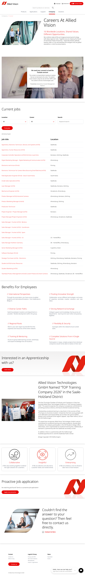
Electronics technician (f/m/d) (10, 165)
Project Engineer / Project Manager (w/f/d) (14, 212)
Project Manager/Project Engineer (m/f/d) (14, 217)
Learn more (7, 369)
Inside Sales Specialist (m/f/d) (11, 181)
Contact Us (10, 557)
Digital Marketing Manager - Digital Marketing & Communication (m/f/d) (23, 160)
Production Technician (8, 207)
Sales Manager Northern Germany (12, 243)
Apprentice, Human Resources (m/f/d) (13, 150)
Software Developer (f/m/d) (10, 253)
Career (32, 117)
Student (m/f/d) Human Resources (12, 263)
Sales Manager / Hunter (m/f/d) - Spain (13, 232)
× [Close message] (74, 570)
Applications (33, 12)
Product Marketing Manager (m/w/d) (13, 201)
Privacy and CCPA (32, 557)
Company (52, 12)
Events (49, 558)
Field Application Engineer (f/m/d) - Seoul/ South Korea (18, 176)
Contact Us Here (50, 532)
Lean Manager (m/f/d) (8, 186)
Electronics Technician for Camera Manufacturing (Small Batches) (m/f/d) (24, 170)
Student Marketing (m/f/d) (9, 268)
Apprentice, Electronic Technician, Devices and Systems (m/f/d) (21, 145)
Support (43, 12)
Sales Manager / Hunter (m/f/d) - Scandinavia (15, 227)
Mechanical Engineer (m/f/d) (10, 191)
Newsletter (50, 557)
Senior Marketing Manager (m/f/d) (12, 248)
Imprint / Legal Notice (33, 562)
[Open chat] (81, 570)
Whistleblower (31, 560)
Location (4, 117)
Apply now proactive (10, 492)
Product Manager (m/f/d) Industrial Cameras (15, 196)
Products (23, 12)
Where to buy (11, 558)
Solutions (61, 12)
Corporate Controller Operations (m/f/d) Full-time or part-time (20, 155)
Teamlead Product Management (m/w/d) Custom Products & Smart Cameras (25, 274)
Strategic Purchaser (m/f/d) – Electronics (14, 258)
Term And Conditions (32, 558)
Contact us (14, 564)
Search (60, 117)
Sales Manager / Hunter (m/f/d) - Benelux (14, 222)
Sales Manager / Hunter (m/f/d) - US (12, 237)
